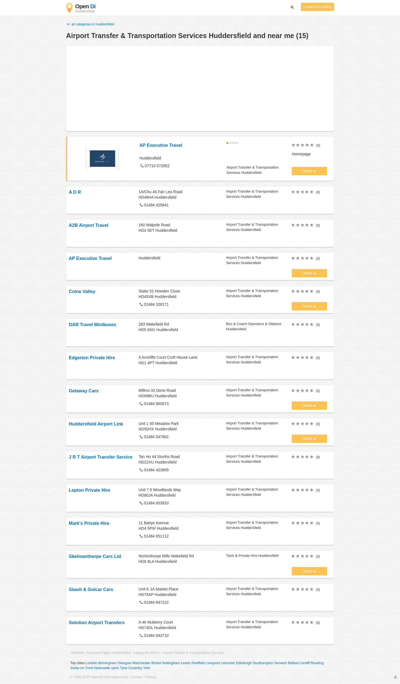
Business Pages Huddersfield (108, 653)
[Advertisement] (200, 88)
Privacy (150, 677)
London (91, 663)
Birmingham (107, 663)
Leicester (228, 663)
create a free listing (317, 7)
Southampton (263, 663)
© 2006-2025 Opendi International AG (99, 677)
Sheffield (198, 663)
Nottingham (171, 663)
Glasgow (124, 663)
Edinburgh (244, 663)
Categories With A (146, 653)
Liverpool (213, 663)
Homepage (301, 154)
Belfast (293, 663)
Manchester (141, 663)
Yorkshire (77, 653)
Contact (137, 677)
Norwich (280, 663)
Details (307, 171)
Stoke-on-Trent (81, 668)
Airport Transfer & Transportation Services (193, 653)
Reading (317, 663)
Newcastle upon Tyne (110, 668)
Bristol (156, 663)
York (146, 668)
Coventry (135, 668)
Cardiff (304, 663)
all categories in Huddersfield (90, 24)
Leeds (185, 663)
